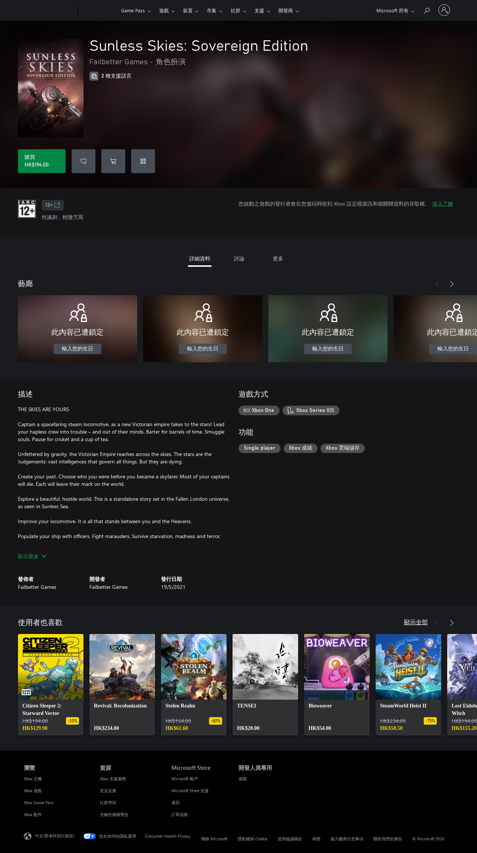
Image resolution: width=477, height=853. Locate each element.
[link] (50, 684)
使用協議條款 (290, 838)
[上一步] (436, 284)
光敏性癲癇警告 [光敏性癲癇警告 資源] (114, 814)
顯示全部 (416, 622)
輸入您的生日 (77, 348)
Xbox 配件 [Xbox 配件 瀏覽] (33, 814)
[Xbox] (99, 10)
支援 (259, 10)
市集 (212, 10)
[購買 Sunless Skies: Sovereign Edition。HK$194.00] (42, 161)
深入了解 (442, 203)
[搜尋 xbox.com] (426, 9)
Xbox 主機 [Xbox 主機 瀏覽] (33, 778)
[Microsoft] (49, 10)
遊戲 (164, 10)
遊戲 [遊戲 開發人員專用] (242, 778)
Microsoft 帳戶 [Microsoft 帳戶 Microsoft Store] (184, 778)
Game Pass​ (133, 10)
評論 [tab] (239, 258)
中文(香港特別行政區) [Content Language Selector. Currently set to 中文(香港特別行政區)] (54, 835)
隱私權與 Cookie (253, 838)
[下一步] (451, 284)
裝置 (188, 10)
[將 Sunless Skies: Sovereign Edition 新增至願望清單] (83, 161)
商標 (316, 838)
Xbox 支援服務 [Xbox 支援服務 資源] (113, 778)
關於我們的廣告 (387, 838)
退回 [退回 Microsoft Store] (175, 802)
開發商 (285, 10)
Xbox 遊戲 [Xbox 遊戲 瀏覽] (33, 790)
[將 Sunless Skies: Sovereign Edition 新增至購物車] (113, 161)
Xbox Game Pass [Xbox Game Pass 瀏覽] (39, 802)
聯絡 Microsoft (214, 838)
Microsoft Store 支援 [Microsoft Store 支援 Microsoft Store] (190, 790)
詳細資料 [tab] (199, 258)
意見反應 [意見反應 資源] (108, 790)
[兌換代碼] (143, 161)
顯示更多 (32, 556)
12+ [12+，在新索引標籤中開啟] (52, 205)
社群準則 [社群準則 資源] (108, 802)
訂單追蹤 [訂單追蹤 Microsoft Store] (179, 814)
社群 (235, 10)
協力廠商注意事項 (347, 838)
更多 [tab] (278, 258)
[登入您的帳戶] (444, 10)
